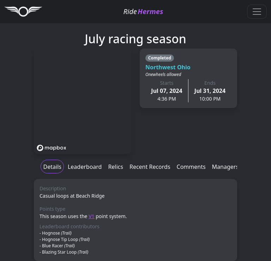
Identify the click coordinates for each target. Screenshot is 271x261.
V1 (91, 216)
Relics (115, 167)
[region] (82, 101)
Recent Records (150, 167)
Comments (191, 167)
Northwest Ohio (168, 67)
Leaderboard (85, 167)
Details (52, 167)
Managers (225, 167)
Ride (143, 11)
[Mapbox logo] (51, 148)
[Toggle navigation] (257, 12)
